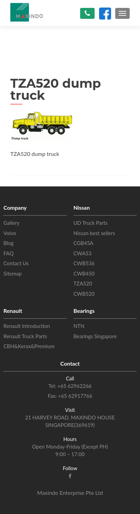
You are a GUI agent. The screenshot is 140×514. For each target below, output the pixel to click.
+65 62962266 (73, 386)
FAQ (8, 253)
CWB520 (84, 294)
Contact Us (16, 263)
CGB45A (84, 243)
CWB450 (84, 273)
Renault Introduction (26, 326)
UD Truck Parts (91, 223)
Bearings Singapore (95, 336)
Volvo (9, 233)
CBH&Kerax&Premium (29, 346)
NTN (79, 326)
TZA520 (83, 283)
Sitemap (12, 273)
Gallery (11, 223)
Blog (8, 243)
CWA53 (82, 253)
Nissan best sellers (94, 233)
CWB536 (84, 263)
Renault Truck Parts (25, 336)
